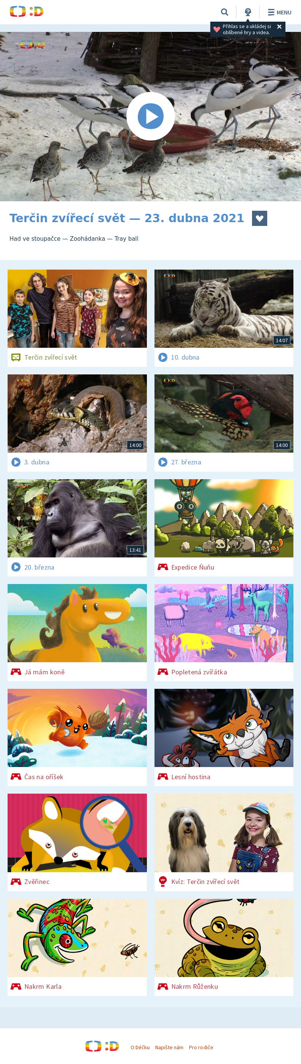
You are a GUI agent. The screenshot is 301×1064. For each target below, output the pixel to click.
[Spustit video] (150, 116)
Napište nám (169, 1047)
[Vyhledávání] (224, 12)
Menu (278, 12)
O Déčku (140, 1047)
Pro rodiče (201, 1047)
